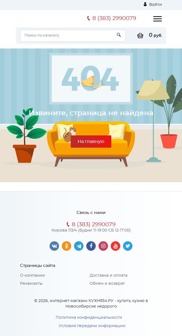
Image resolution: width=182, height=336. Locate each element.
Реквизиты (31, 284)
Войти (153, 4)
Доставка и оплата (108, 275)
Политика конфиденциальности (89, 318)
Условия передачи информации (92, 326)
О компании (32, 275)
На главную (91, 141)
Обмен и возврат (107, 284)
